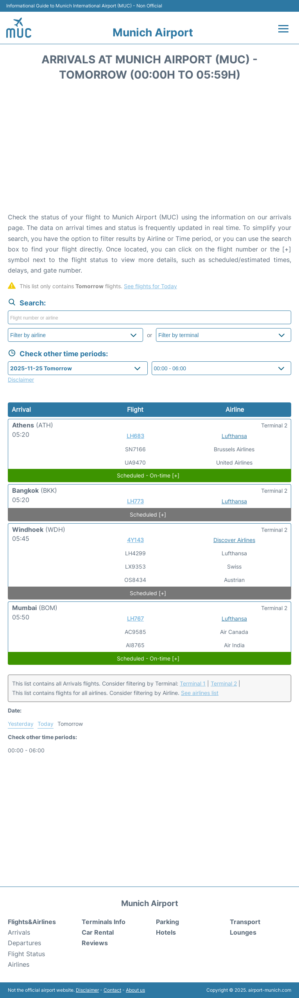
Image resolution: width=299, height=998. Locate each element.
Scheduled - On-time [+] (148, 475)
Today (46, 723)
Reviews (95, 943)
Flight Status (26, 954)
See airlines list (199, 692)
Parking (167, 922)
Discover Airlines (234, 540)
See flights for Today (150, 286)
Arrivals (19, 932)
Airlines (18, 964)
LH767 (135, 618)
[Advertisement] (149, 149)
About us (135, 990)
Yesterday (21, 723)
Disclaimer (87, 990)
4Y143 (135, 540)
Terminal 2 (224, 683)
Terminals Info (103, 922)
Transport (245, 922)
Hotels (166, 932)
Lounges (243, 932)
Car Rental (98, 932)
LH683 (135, 436)
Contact (112, 990)
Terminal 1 (193, 683)
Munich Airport (153, 32)
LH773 (135, 501)
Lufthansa (234, 436)
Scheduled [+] (148, 514)
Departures (24, 943)
